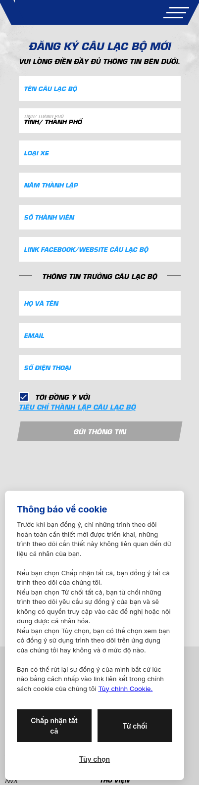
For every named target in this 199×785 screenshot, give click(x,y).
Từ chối (134, 726)
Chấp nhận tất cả (54, 725)
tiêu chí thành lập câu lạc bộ (77, 406)
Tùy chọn (94, 759)
